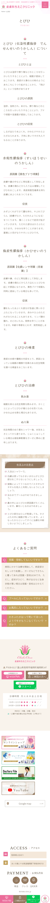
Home (3, 11)
